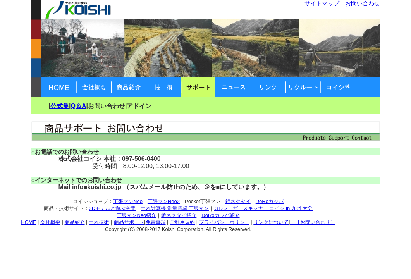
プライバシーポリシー (224, 222)
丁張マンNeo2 (164, 201)
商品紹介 (75, 222)
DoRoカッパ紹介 (220, 215)
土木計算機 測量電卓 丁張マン (175, 208)
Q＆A (78, 106)
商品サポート (129, 222)
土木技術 (99, 222)
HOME (28, 222)
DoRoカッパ (270, 201)
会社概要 (50, 222)
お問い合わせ (362, 3)
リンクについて (271, 222)
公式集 (59, 106)
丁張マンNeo (128, 201)
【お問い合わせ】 (312, 222)
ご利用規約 (182, 222)
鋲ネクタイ (238, 201)
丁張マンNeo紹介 (136, 215)
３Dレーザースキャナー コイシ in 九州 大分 (263, 208)
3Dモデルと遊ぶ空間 (112, 208)
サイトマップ (321, 3)
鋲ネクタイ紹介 (178, 215)
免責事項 (156, 222)
